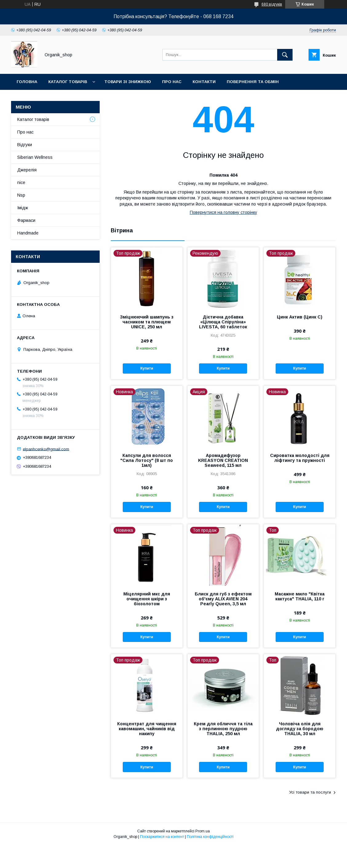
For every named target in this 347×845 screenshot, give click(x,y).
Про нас (171, 81)
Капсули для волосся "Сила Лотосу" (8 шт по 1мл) (146, 460)
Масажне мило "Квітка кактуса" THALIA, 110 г (300, 596)
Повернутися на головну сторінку (223, 212)
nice (21, 182)
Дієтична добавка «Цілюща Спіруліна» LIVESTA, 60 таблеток (223, 321)
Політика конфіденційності (210, 837)
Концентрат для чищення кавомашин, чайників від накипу (146, 728)
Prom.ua (202, 831)
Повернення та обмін (253, 81)
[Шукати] (285, 55)
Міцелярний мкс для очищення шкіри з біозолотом (146, 598)
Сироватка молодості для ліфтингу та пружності (299, 458)
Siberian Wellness (35, 157)
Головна (27, 81)
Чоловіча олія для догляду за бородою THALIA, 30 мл (299, 728)
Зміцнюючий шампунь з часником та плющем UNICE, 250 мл (147, 321)
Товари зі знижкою (127, 81)
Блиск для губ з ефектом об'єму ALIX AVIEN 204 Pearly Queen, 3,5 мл (223, 598)
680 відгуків (271, 4)
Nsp (21, 195)
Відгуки (24, 144)
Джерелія (27, 169)
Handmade (27, 232)
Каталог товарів (67, 81)
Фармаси (26, 220)
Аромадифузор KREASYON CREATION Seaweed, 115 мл (223, 460)
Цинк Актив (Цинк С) (299, 316)
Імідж (22, 207)
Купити (146, 368)
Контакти (204, 81)
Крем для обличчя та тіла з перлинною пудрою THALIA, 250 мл (223, 728)
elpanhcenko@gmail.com (46, 449)
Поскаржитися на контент (162, 837)
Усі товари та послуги (310, 792)
